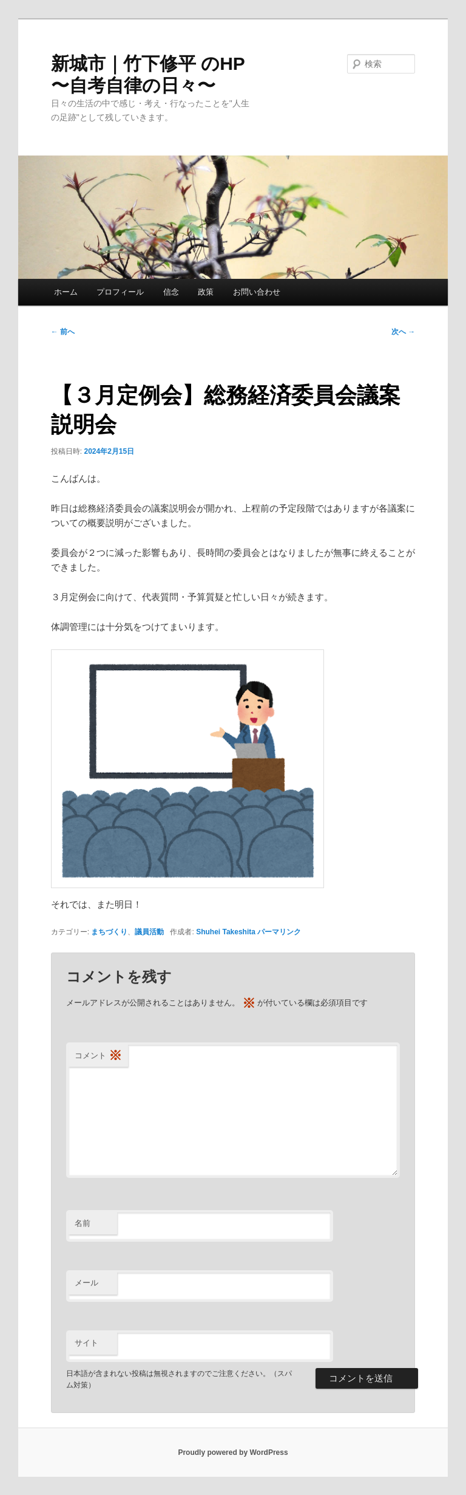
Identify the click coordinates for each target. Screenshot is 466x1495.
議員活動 (149, 932)
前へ (63, 331)
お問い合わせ (256, 291)
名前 (82, 1223)
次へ (403, 331)
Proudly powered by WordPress (233, 1452)
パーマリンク (279, 932)
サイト (86, 1342)
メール (86, 1282)
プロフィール (120, 291)
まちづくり (109, 932)
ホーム (66, 291)
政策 (206, 291)
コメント (98, 1056)
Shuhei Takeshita (225, 932)
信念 (171, 291)
